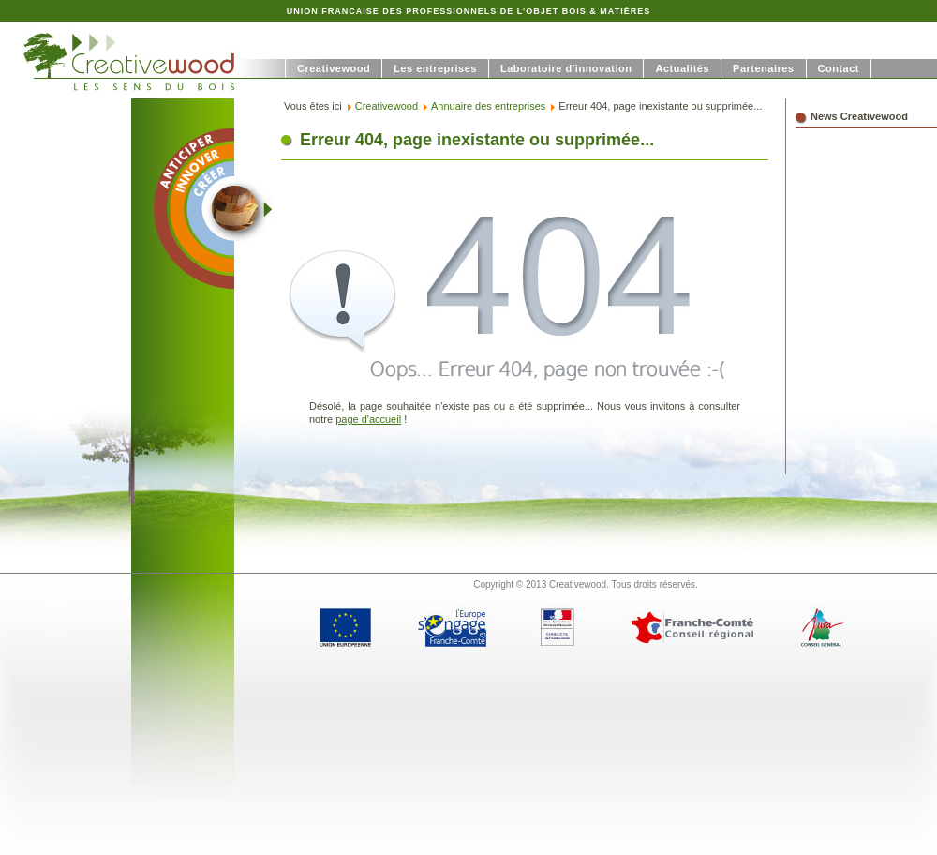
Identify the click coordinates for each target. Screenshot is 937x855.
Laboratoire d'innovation (566, 68)
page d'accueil (368, 419)
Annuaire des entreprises (488, 106)
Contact (838, 68)
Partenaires (763, 68)
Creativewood (333, 68)
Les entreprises (435, 68)
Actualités (682, 68)
